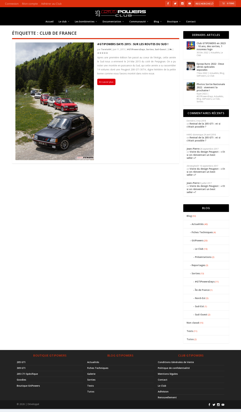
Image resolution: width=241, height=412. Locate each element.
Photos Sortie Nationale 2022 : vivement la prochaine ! (211, 90)
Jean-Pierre (193, 151)
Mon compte (30, 3)
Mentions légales (168, 376)
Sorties (150, 52)
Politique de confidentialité (174, 370)
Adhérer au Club (51, 3)
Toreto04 (106, 52)
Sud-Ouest (160, 52)
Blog (156, 23)
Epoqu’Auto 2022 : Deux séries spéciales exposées (210, 69)
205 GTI (21, 365)
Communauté (137, 23)
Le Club (210, 78)
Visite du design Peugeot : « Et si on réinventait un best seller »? (206, 157)
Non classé (193, 325)
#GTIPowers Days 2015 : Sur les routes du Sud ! (132, 47)
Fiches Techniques (202, 235)
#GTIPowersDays (136, 52)
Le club (63, 23)
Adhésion (163, 394)
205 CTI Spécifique (27, 376)
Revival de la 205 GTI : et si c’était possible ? (203, 128)
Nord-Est (200, 301)
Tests (190, 333)
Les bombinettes (84, 23)
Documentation (112, 23)
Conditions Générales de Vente (176, 365)
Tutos (190, 342)
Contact (191, 23)
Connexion (12, 3)
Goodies (21, 382)
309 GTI (21, 370)
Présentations (203, 259)
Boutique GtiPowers (28, 388)
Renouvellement (167, 400)
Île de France (202, 292)
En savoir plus (106, 84)
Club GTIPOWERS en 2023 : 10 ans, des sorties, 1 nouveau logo (211, 49)
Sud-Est (199, 309)
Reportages (198, 268)
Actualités (215, 55)
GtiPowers (201, 78)
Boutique (172, 23)
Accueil (50, 23)
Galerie (91, 376)
